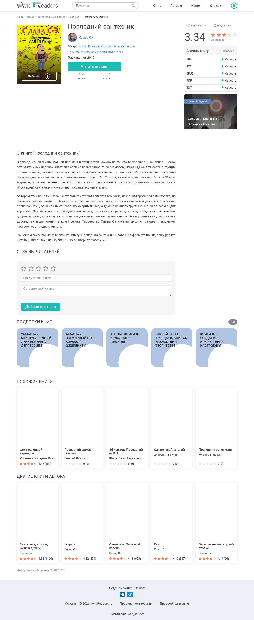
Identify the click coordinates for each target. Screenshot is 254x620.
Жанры (196, 5)
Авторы (176, 5)
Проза (82, 46)
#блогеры (115, 52)
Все (233, 321)
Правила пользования (136, 603)
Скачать (230, 59)
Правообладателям (174, 603)
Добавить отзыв (40, 306)
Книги (157, 5)
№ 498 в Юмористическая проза (112, 46)
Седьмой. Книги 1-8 (202, 119)
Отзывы (216, 5)
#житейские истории (91, 52)
